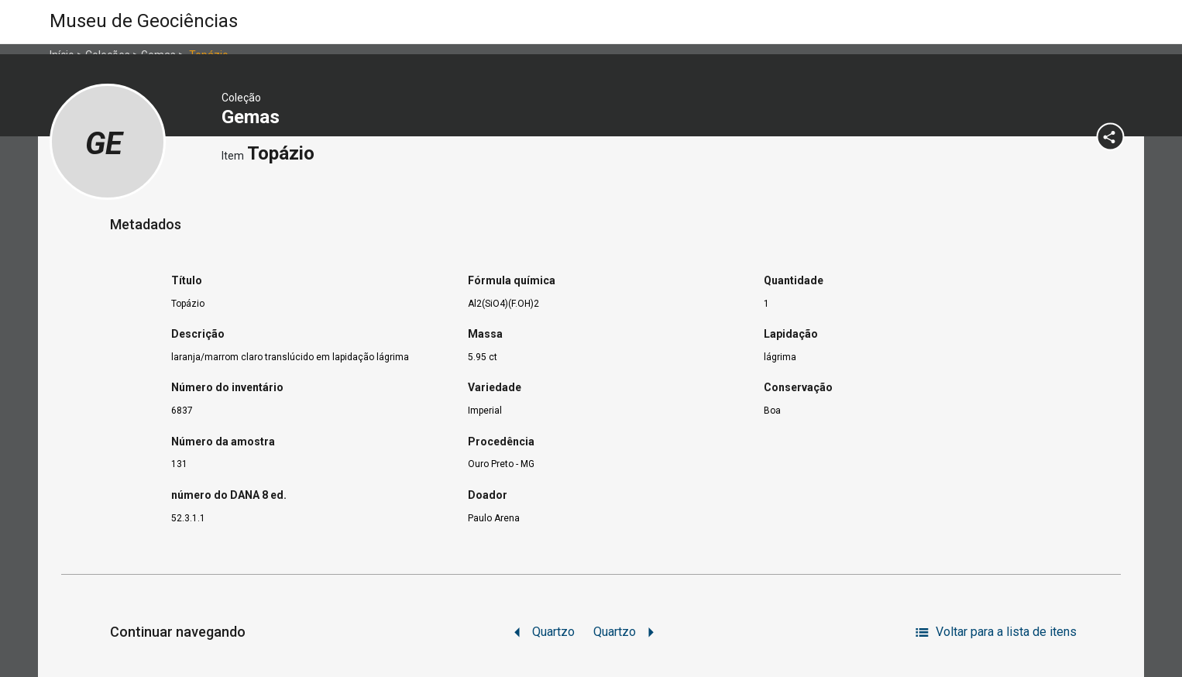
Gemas (253, 117)
